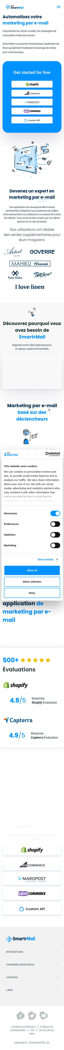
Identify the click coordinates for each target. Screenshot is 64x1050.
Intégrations (32, 951)
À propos (32, 977)
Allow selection (32, 581)
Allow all (32, 570)
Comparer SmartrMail (32, 964)
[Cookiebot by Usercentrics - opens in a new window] (45, 454)
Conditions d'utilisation (23, 1026)
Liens (32, 990)
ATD (32, 1030)
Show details (46, 559)
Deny (32, 592)
